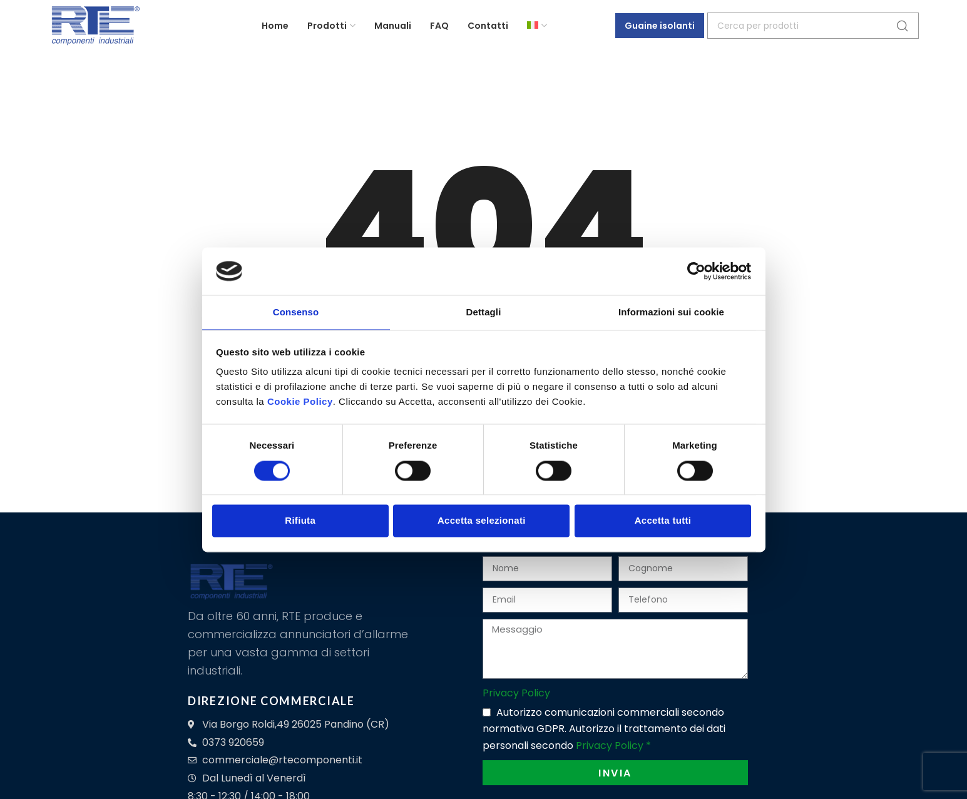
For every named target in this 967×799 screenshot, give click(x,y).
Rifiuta (300, 521)
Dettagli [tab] (483, 312)
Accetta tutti (663, 521)
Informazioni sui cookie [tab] (671, 312)
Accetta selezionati (481, 521)
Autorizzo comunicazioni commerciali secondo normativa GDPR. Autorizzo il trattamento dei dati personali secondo (604, 729)
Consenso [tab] (296, 312)
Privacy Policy (516, 693)
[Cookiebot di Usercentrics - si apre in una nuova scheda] (696, 270)
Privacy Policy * (613, 745)
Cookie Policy (300, 402)
